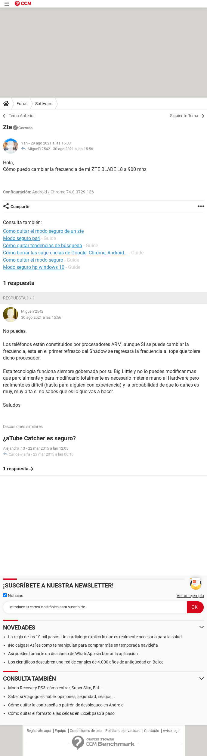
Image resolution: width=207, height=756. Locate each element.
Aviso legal (172, 731)
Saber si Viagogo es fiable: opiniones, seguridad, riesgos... (61, 696)
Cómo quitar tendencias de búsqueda (42, 245)
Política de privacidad (123, 731)
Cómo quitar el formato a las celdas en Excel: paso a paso (61, 713)
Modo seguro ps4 (21, 238)
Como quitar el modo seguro (33, 260)
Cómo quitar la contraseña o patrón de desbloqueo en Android (66, 705)
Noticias (13, 595)
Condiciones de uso (86, 731)
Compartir (20, 206)
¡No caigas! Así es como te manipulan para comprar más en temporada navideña (83, 645)
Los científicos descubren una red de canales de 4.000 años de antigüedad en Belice (85, 662)
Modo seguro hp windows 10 (33, 267)
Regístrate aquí (39, 731)
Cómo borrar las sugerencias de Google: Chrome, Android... (65, 253)
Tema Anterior (22, 115)
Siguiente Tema (184, 115)
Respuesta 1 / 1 (19, 298)
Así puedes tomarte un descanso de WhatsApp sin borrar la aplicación (73, 653)
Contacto (151, 731)
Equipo (60, 731)
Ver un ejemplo (190, 595)
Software (43, 103)
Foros (22, 103)
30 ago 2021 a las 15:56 (73, 149)
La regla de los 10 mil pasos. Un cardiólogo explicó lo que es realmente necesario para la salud (95, 636)
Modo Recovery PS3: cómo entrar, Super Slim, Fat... (55, 687)
